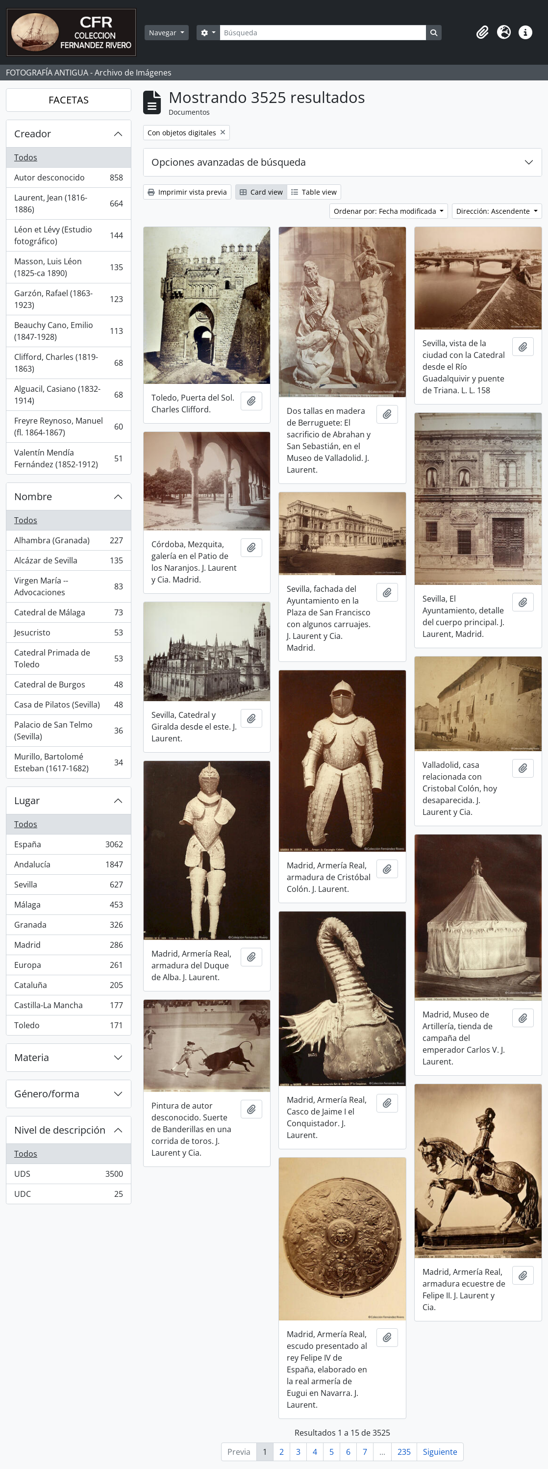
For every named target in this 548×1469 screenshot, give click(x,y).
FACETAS (69, 99)
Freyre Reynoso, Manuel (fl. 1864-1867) (68, 426)
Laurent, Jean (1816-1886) (68, 203)
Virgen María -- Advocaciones (68, 586)
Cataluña (68, 987)
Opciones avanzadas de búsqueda (228, 162)
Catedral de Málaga (68, 615)
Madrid (68, 947)
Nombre (33, 496)
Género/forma (46, 1093)
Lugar (27, 800)
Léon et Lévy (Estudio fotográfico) (68, 235)
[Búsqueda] (323, 32)
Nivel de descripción (59, 1130)
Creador (32, 133)
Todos (25, 157)
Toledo (68, 1027)
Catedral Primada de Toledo (68, 658)
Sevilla (68, 887)
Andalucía (68, 867)
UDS (68, 1176)
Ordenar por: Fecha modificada (386, 211)
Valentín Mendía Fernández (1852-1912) (68, 458)
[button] (482, 32)
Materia (31, 1057)
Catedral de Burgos (68, 687)
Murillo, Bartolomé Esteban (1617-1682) (68, 762)
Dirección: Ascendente (494, 211)
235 (404, 1451)
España (68, 846)
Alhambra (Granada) (68, 542)
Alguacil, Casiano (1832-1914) (68, 394)
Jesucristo (68, 635)
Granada (68, 927)
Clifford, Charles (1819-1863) (68, 363)
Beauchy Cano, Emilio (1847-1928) (68, 331)
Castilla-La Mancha (68, 1007)
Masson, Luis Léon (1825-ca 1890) (68, 267)
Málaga (68, 907)
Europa (68, 967)
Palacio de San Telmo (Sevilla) (68, 730)
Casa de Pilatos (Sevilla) (68, 707)
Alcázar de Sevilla (68, 563)
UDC (68, 1196)
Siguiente (440, 1451)
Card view (261, 192)
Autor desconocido (68, 180)
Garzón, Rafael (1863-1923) (68, 299)
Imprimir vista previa (187, 192)
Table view (314, 192)
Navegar (163, 32)
